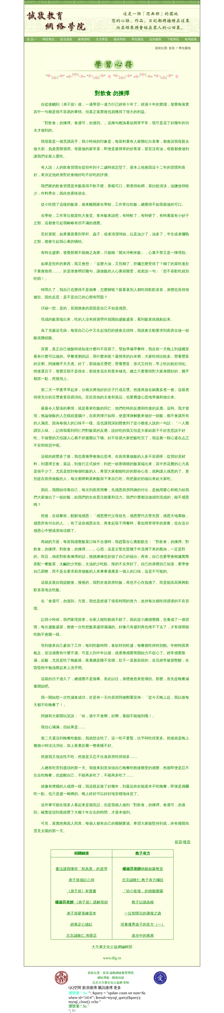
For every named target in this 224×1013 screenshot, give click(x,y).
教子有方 (142, 853)
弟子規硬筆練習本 (81, 913)
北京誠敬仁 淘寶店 (81, 935)
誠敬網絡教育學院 (122, 973)
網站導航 (103, 977)
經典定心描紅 (81, 924)
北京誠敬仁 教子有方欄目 (143, 880)
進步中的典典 (143, 935)
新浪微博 (89, 988)
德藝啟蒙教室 (142, 869)
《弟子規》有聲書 (81, 891)
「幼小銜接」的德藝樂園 (142, 891)
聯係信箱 (118, 977)
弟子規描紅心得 (81, 880)
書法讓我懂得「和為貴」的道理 (81, 869)
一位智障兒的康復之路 (142, 913)
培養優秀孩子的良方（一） (143, 924)
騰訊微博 (105, 988)
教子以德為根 (143, 902)
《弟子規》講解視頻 (81, 902)
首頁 (106, 973)
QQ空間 (74, 988)
